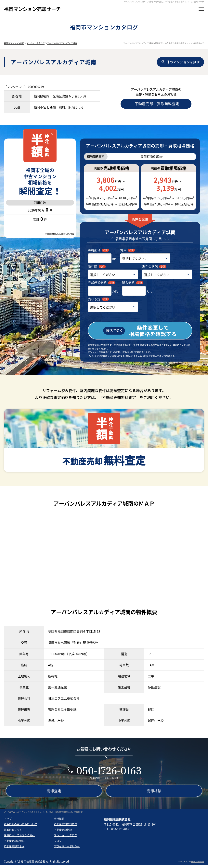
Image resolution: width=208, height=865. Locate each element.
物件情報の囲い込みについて (20, 824)
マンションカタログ (36, 43)
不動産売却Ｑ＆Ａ (14, 846)
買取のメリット (13, 830)
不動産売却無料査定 (65, 824)
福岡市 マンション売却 (14, 43)
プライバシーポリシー (67, 846)
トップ (8, 818)
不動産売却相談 (63, 830)
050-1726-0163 (109, 770)
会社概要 (59, 818)
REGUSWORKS (197, 861)
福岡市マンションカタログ (104, 27)
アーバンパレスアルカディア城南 (62, 43)
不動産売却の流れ (14, 841)
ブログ (58, 841)
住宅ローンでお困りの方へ (19, 835)
